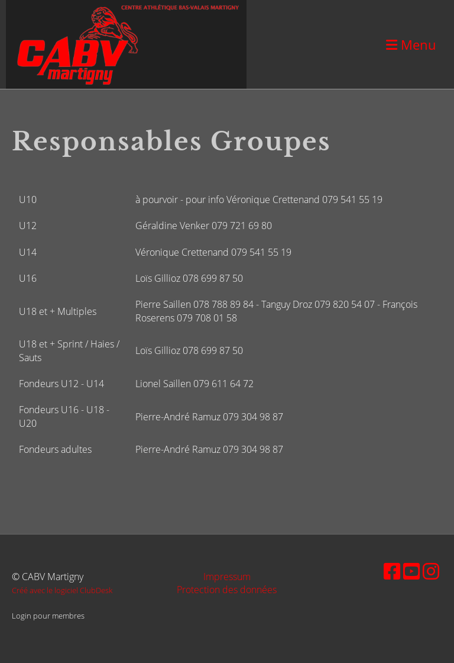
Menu (411, 44)
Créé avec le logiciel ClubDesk (62, 590)
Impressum (227, 576)
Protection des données (227, 589)
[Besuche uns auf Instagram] (431, 571)
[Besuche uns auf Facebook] (392, 571)
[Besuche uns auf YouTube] (411, 571)
